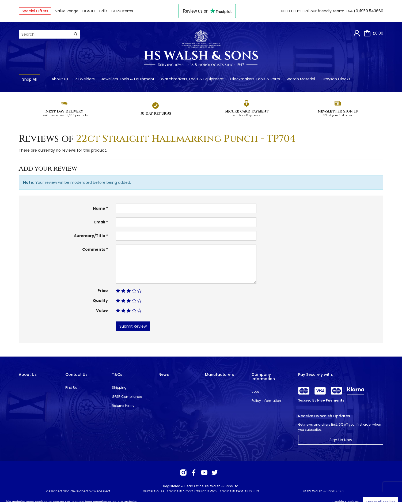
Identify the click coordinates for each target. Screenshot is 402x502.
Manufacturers (219, 374)
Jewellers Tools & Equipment (127, 79)
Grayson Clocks (335, 79)
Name (99, 208)
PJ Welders (85, 79)
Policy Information (266, 400)
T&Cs (117, 374)
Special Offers (35, 11)
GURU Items (122, 11)
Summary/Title (89, 235)
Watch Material (300, 79)
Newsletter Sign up (337, 111)
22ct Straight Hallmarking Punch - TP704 (185, 138)
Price (102, 290)
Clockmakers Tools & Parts (255, 79)
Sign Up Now (340, 440)
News (163, 374)
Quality (100, 300)
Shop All (29, 79)
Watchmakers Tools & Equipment (192, 79)
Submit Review (133, 326)
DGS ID (88, 11)
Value (102, 310)
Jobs (256, 391)
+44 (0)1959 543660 (364, 11)
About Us (60, 79)
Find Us (71, 387)
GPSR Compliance (127, 396)
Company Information (263, 376)
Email (99, 222)
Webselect (101, 491)
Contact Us (76, 374)
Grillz (103, 11)
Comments (93, 249)
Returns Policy (123, 405)
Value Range (66, 11)
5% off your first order (337, 115)
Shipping (119, 387)
